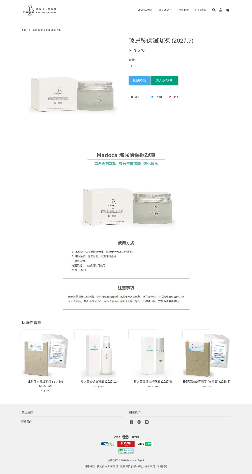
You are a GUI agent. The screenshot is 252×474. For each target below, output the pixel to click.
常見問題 (162, 466)
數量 (132, 59)
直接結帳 (139, 80)
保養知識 (183, 10)
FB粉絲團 (200, 10)
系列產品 (165, 10)
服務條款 (125, 466)
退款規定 (150, 466)
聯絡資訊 (90, 466)
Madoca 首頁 (145, 10)
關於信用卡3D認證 (107, 466)
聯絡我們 (26, 421)
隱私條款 (138, 466)
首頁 (23, 30)
